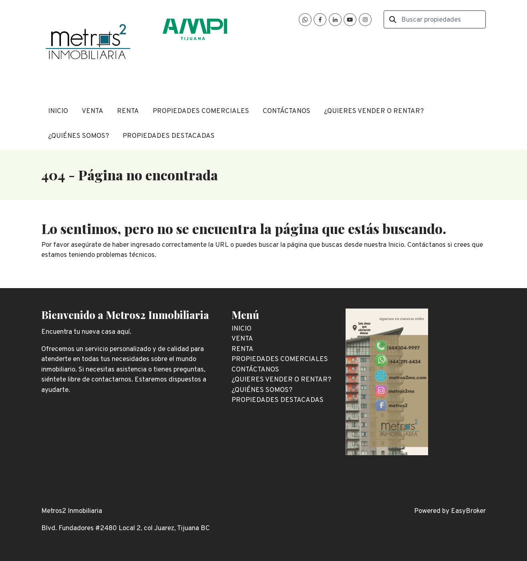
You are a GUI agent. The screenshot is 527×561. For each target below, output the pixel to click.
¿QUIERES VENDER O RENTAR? (374, 111)
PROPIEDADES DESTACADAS (169, 136)
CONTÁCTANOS (286, 111)
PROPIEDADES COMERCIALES (201, 111)
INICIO (58, 111)
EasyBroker (468, 511)
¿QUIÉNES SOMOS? (78, 136)
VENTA (92, 111)
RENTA (128, 111)
